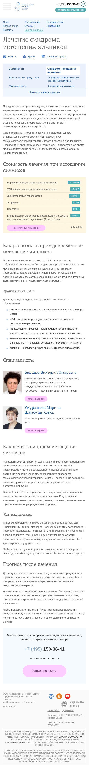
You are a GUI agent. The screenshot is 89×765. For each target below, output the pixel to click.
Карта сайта (54, 710)
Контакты (8, 30)
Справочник (53, 26)
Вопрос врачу (10, 26)
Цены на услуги (55, 22)
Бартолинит (16, 68)
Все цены (76, 226)
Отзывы (29, 26)
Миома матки (17, 86)
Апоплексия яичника (61, 86)
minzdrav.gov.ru (15, 742)
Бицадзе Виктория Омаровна (50, 372)
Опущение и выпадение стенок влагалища (63, 79)
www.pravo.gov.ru (70, 737)
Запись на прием (44, 671)
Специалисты (32, 22)
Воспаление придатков (24, 77)
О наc (6, 22)
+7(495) (68, 4)
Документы (68, 710)
